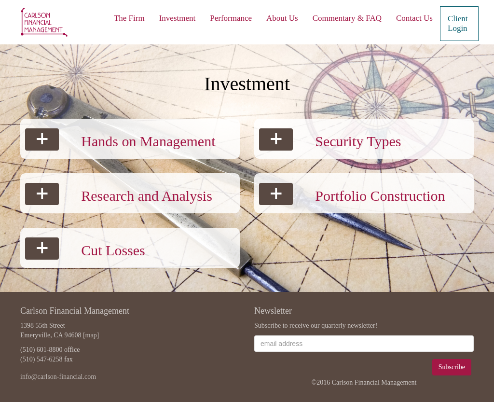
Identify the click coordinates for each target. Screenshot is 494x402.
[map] (91, 335)
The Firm (129, 18)
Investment (177, 18)
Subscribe (452, 367)
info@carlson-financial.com (58, 376)
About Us (282, 18)
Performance (231, 18)
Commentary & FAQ (347, 18)
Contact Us (414, 18)
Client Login (458, 23)
